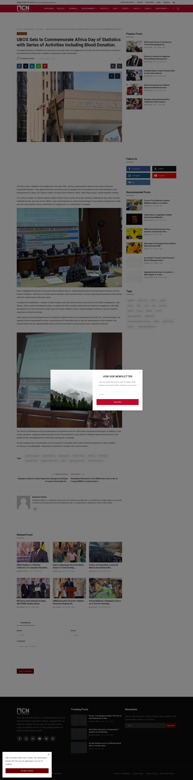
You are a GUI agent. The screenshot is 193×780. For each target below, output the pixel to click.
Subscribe (117, 402)
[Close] (140, 373)
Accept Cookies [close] (27, 771)
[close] (48, 754)
